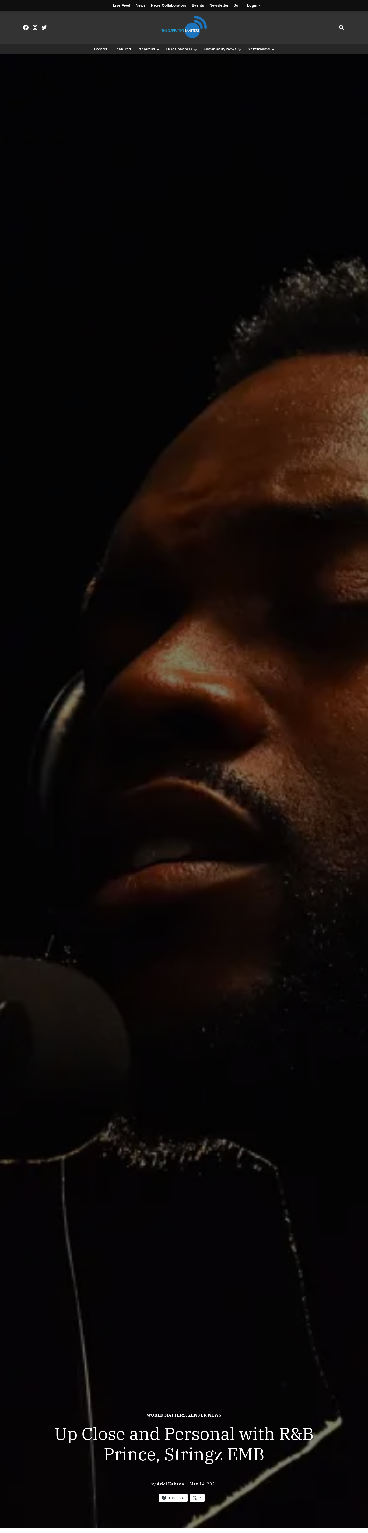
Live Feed (121, 5)
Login (254, 5)
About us (147, 49)
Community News (220, 49)
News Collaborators (168, 5)
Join (238, 5)
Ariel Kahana (170, 1483)
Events (198, 5)
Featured (122, 49)
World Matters (166, 1415)
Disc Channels (179, 49)
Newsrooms (259, 49)
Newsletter (219, 5)
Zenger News (204, 1415)
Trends (100, 49)
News (141, 5)
